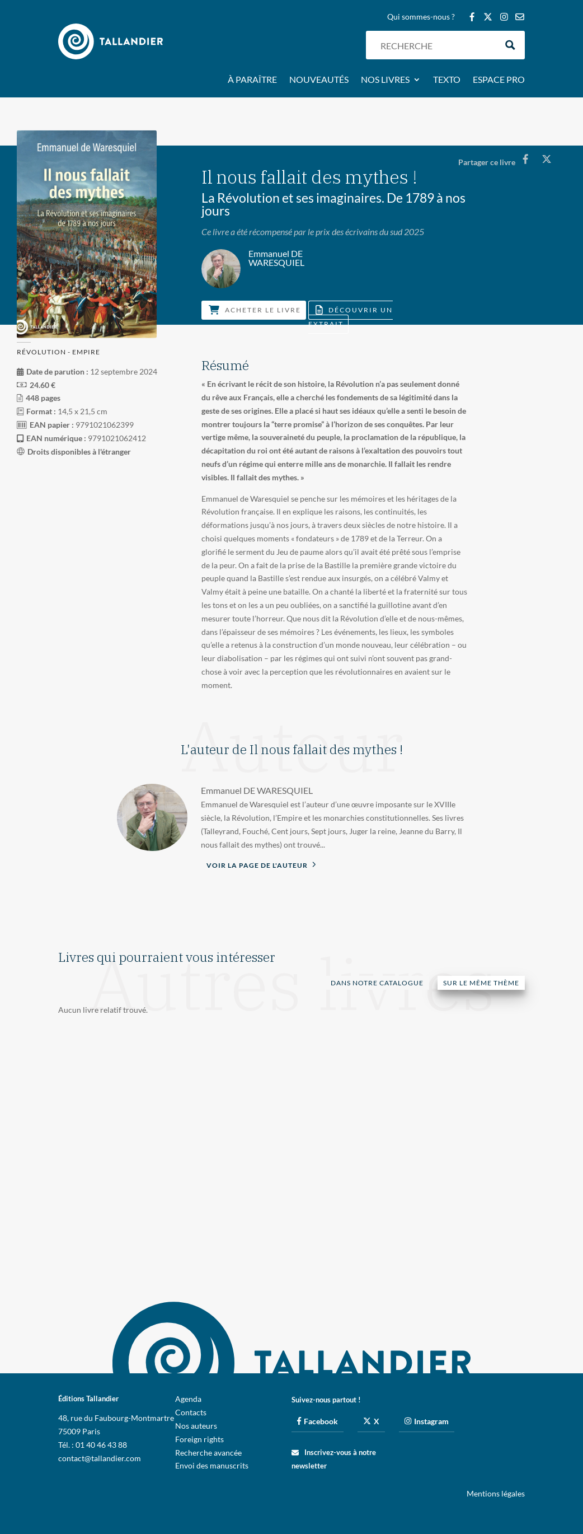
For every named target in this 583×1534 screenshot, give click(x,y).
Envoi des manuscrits (211, 1465)
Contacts (190, 1412)
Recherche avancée (208, 1452)
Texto (446, 80)
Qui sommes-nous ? (421, 17)
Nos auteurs (196, 1425)
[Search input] (435, 45)
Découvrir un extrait (350, 316)
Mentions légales (496, 1493)
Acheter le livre (255, 310)
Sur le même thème (481, 983)
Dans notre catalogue (377, 983)
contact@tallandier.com (99, 1458)
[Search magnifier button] (510, 45)
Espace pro (499, 80)
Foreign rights (199, 1439)
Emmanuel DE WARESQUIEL (257, 790)
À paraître (252, 80)
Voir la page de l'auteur (261, 864)
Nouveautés (319, 80)
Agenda (188, 1399)
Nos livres (385, 80)
